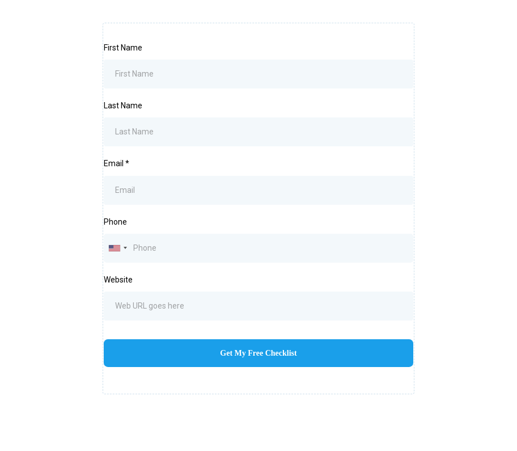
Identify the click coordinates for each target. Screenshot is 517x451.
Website (118, 279)
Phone (115, 221)
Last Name (123, 105)
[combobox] (117, 248)
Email (116, 163)
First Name (123, 47)
